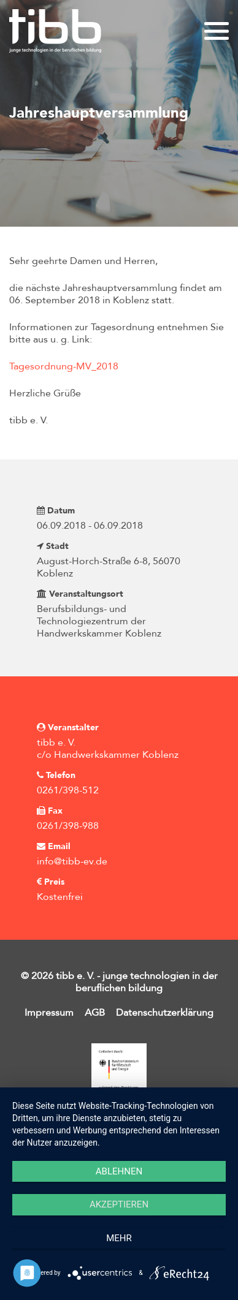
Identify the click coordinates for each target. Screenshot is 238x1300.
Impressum (49, 1012)
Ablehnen (119, 1171)
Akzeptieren (119, 1204)
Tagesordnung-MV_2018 (63, 366)
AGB (95, 1012)
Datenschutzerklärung (164, 1012)
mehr (119, 1238)
